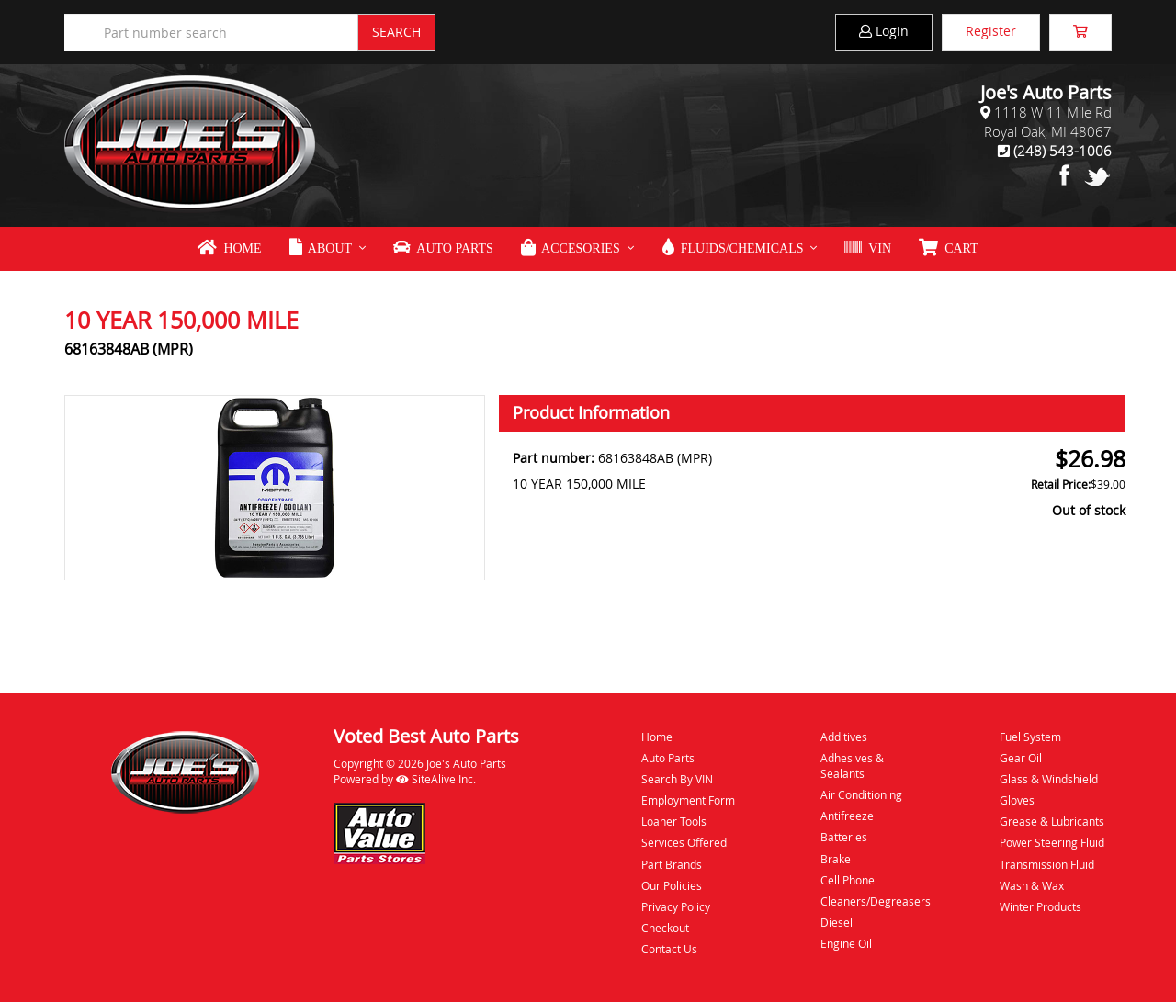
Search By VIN (677, 778)
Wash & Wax (1032, 885)
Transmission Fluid (1047, 864)
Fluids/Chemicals (733, 248)
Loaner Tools (674, 821)
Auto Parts (443, 248)
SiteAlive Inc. (436, 778)
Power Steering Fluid (1052, 842)
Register (991, 30)
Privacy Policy (675, 906)
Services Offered (684, 842)
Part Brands (671, 864)
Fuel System (1030, 736)
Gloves (1017, 800)
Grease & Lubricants (1052, 821)
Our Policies (671, 885)
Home (229, 248)
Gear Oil (1021, 757)
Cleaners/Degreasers (875, 901)
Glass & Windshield (1049, 778)
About (320, 248)
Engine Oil (846, 943)
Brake (835, 858)
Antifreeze (847, 815)
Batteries (843, 836)
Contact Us (669, 948)
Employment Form (688, 800)
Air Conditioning (861, 794)
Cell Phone (847, 880)
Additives (843, 736)
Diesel (836, 922)
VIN (867, 248)
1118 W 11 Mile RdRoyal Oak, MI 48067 (1048, 122)
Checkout (665, 927)
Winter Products (1040, 906)
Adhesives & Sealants (852, 765)
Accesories (570, 248)
